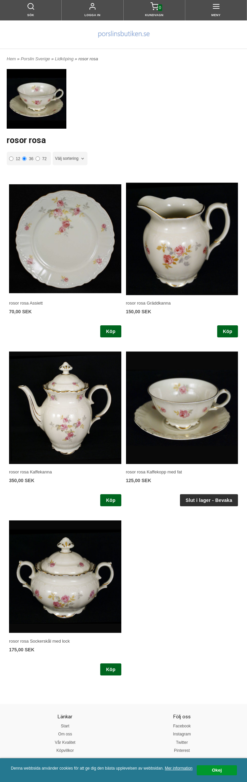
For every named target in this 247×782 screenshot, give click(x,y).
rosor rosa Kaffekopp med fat (154, 471)
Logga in (92, 15)
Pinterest (182, 750)
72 (41, 158)
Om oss (65, 734)
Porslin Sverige (36, 58)
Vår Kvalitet (65, 742)
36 (27, 158)
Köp (110, 331)
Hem (11, 58)
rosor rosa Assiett (26, 303)
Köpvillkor (65, 750)
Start (65, 726)
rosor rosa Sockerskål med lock (39, 641)
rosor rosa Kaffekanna (30, 471)
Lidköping (65, 58)
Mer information (179, 768)
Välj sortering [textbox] (66, 158)
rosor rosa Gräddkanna (148, 303)
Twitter (182, 742)
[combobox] (70, 158)
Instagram (182, 734)
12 (14, 158)
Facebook (182, 726)
